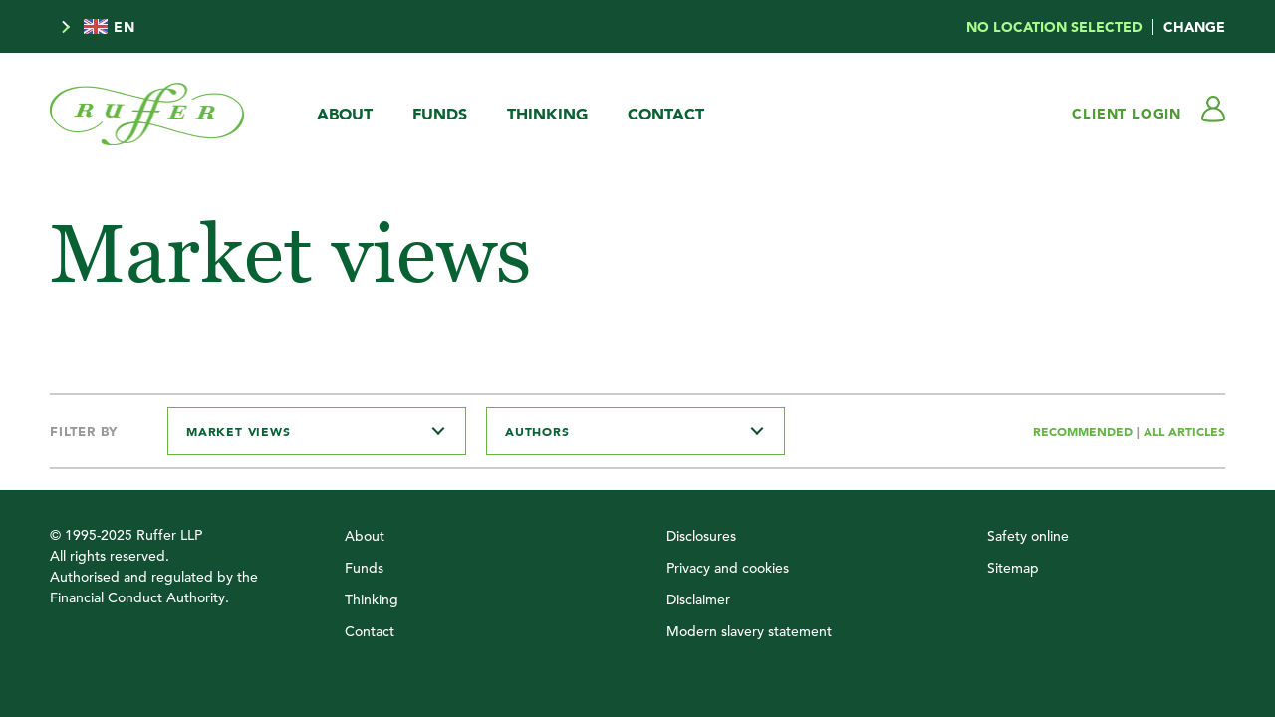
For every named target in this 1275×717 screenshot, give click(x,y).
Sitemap (1013, 568)
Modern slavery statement (749, 631)
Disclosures (701, 536)
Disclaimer (698, 599)
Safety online (1028, 536)
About (345, 113)
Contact (666, 113)
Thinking (547, 113)
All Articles (1184, 431)
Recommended (1085, 431)
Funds (439, 113)
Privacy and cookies (727, 568)
